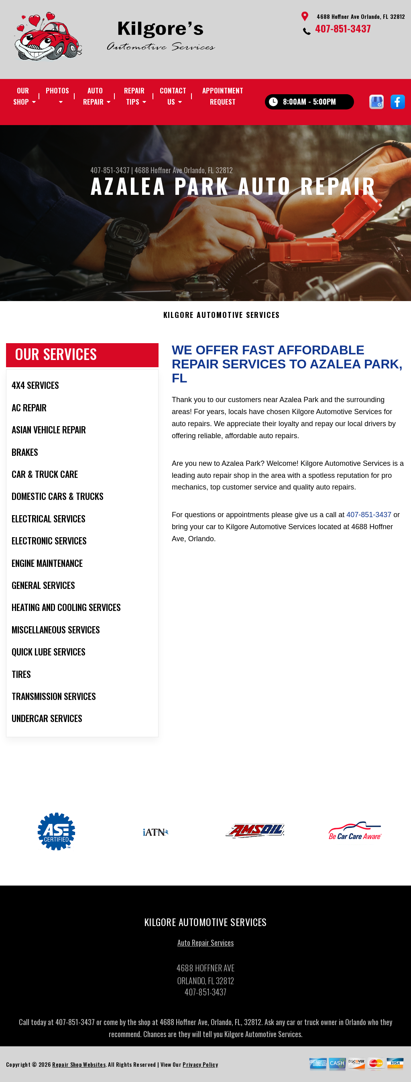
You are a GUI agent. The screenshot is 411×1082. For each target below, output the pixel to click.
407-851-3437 (343, 28)
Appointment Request (222, 96)
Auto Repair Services (205, 945)
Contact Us (173, 96)
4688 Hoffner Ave (158, 170)
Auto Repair (93, 96)
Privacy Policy (200, 1067)
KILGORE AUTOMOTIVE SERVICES (221, 317)
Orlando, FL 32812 (208, 170)
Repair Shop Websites (78, 1067)
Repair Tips (134, 96)
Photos (57, 90)
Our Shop (21, 96)
